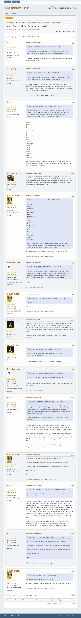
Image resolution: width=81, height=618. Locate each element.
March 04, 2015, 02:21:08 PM (33, 485)
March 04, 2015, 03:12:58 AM (33, 42)
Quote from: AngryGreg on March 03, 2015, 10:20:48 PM (45, 349)
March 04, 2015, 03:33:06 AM (33, 102)
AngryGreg (11, 69)
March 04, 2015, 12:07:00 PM (33, 195)
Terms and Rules (67, 615)
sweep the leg (12, 320)
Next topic (70, 31)
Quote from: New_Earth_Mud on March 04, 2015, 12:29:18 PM (47, 298)
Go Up (8, 595)
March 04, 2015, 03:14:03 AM (33, 68)
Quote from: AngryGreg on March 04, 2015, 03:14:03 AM (45, 106)
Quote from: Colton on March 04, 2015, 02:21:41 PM (44, 575)
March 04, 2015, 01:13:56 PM (33, 345)
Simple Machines (18, 615)
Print (73, 37)
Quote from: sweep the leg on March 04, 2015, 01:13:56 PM (46, 373)
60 (34, 37)
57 (26, 37)
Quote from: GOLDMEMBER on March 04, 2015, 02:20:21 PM (46, 537)
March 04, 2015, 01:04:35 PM (33, 319)
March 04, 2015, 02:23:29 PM (33, 571)
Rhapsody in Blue (14, 173)
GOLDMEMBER (13, 196)
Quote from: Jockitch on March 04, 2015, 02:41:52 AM (44, 47)
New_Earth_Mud (13, 262)
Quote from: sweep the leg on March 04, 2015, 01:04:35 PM (46, 401)
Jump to (48, 604)
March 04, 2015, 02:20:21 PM (33, 454)
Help (60, 615)
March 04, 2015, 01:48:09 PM (33, 369)
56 (24, 37)
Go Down (9, 37)
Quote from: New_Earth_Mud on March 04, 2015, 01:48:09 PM (47, 489)
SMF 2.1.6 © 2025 (8, 615)
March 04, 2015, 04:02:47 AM (33, 173)
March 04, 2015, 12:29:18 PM (33, 262)
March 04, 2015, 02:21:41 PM (33, 533)
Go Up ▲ (74, 615)
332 (38, 37)
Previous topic (61, 31)
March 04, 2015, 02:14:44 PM (33, 397)
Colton (10, 43)
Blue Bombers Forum (17, 7)
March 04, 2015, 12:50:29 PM (33, 294)
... (22, 37)
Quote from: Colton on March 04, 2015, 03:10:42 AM (44, 73)
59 (32, 37)
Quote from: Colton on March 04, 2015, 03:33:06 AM (44, 200)
